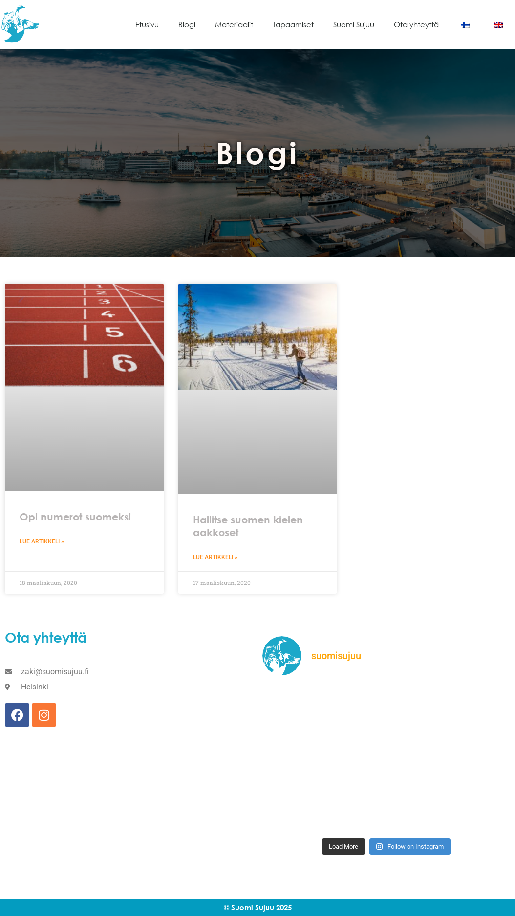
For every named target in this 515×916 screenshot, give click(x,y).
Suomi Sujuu (353, 24)
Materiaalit (234, 24)
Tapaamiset (293, 24)
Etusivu (147, 24)
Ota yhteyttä (416, 24)
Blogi (186, 24)
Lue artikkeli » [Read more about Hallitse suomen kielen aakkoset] (215, 557)
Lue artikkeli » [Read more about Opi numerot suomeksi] (42, 541)
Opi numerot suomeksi (75, 517)
